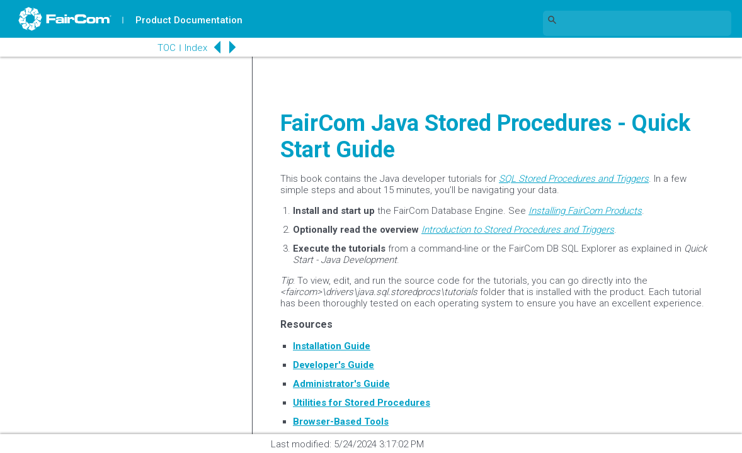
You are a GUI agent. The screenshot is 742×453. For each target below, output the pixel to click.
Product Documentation (189, 20)
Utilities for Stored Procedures (361, 402)
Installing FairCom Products (585, 210)
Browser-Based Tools (341, 421)
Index (192, 47)
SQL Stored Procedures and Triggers (574, 178)
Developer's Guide (333, 365)
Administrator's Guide (341, 383)
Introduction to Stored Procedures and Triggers (517, 229)
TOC (163, 47)
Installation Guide (331, 346)
